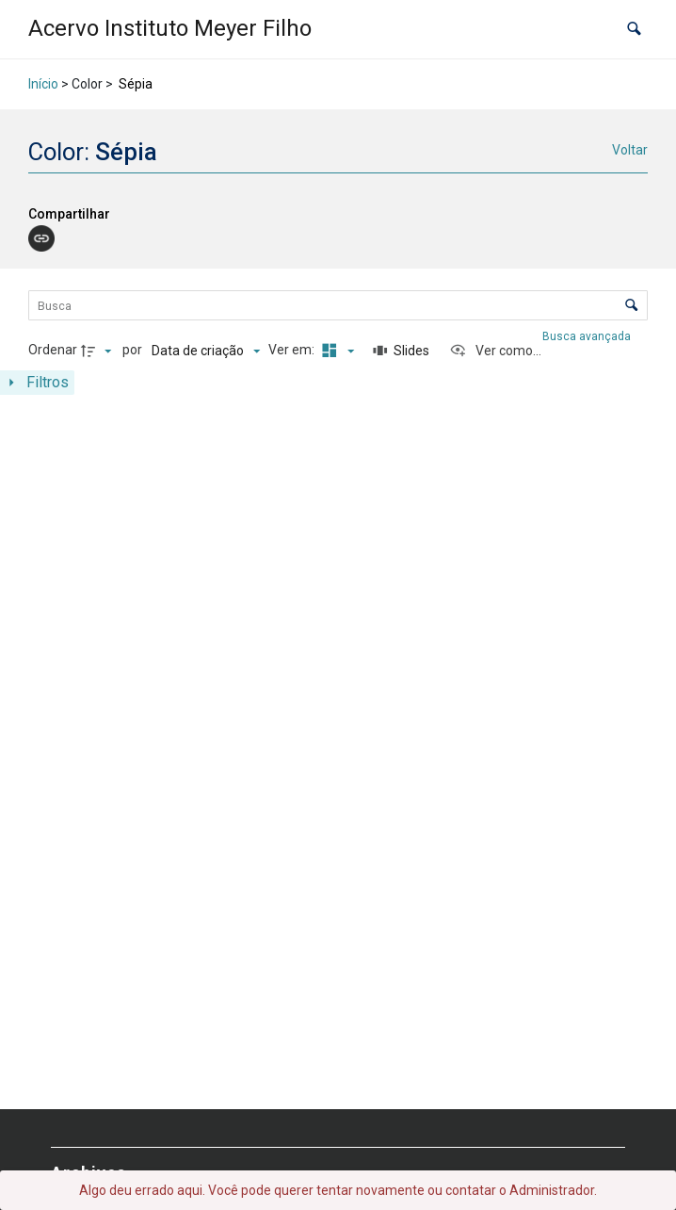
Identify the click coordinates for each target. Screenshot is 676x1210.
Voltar (630, 149)
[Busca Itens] (338, 305)
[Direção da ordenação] (99, 350)
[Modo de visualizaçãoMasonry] (335, 350)
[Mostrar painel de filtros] (37, 382)
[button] (634, 28)
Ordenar (52, 349)
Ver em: (292, 349)
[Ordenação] (205, 350)
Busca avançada (588, 336)
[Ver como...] (495, 350)
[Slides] (401, 350)
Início (43, 83)
